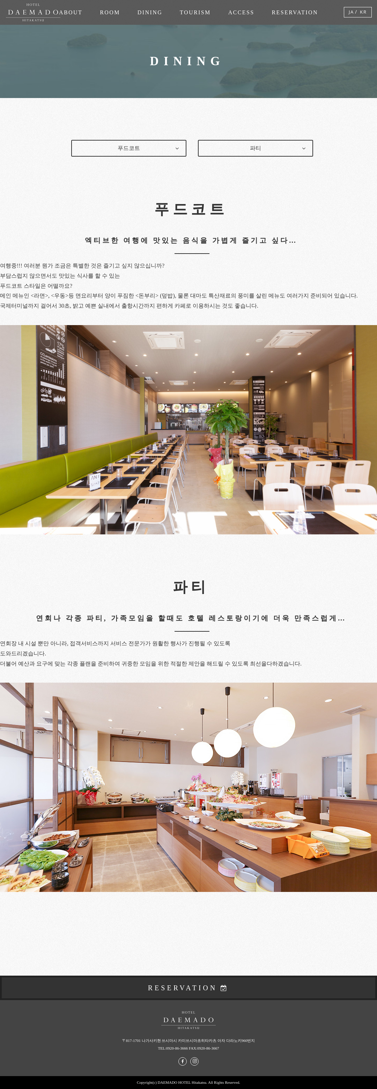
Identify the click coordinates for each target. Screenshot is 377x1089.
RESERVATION (182, 988)
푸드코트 (129, 148)
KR (363, 12)
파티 (255, 148)
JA (351, 12)
